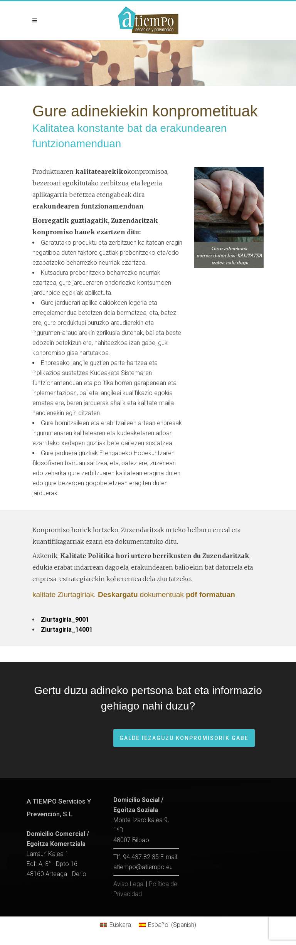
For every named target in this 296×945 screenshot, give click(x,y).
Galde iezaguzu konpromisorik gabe (184, 738)
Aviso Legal (129, 884)
